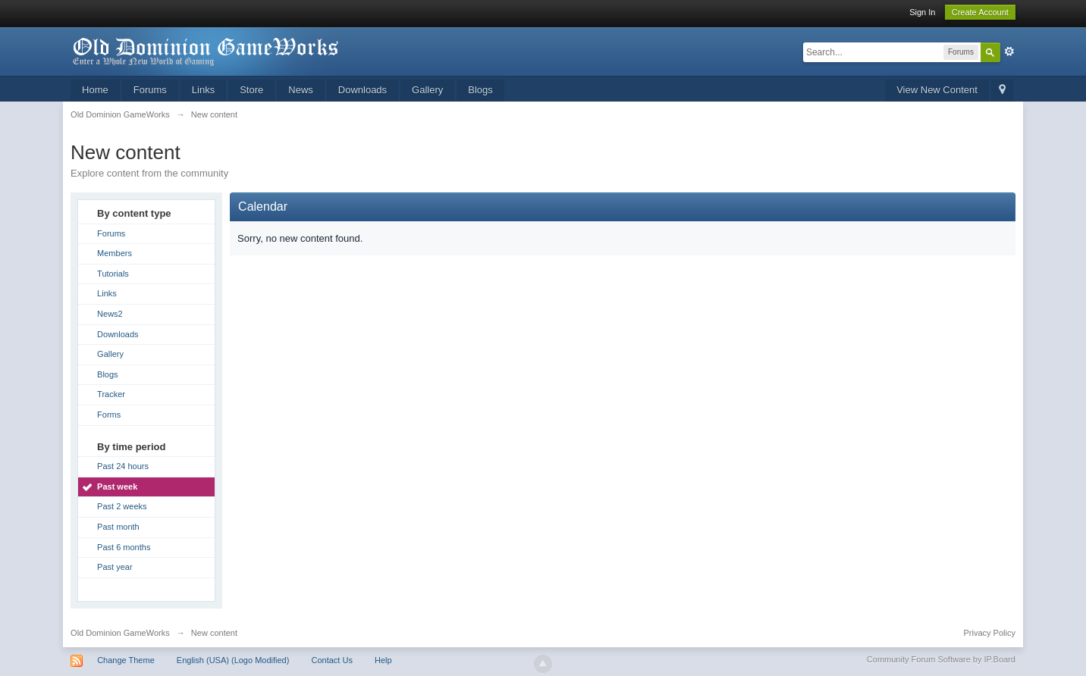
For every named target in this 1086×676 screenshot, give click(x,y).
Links (203, 89)
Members (114, 253)
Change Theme (126, 660)
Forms (109, 414)
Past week (117, 486)
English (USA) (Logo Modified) (233, 660)
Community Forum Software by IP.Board (941, 659)
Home (95, 89)
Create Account (980, 12)
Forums (150, 89)
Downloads (362, 89)
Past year (114, 566)
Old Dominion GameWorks (120, 632)
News (300, 89)
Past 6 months (123, 547)
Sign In (922, 12)
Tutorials (113, 273)
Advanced (1009, 51)
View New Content (937, 89)
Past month (118, 526)
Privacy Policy (989, 632)
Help (383, 660)
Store (251, 89)
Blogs (480, 89)
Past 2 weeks (121, 506)
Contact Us (331, 660)
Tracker (111, 394)
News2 (110, 313)
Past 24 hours (123, 466)
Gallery (427, 89)
